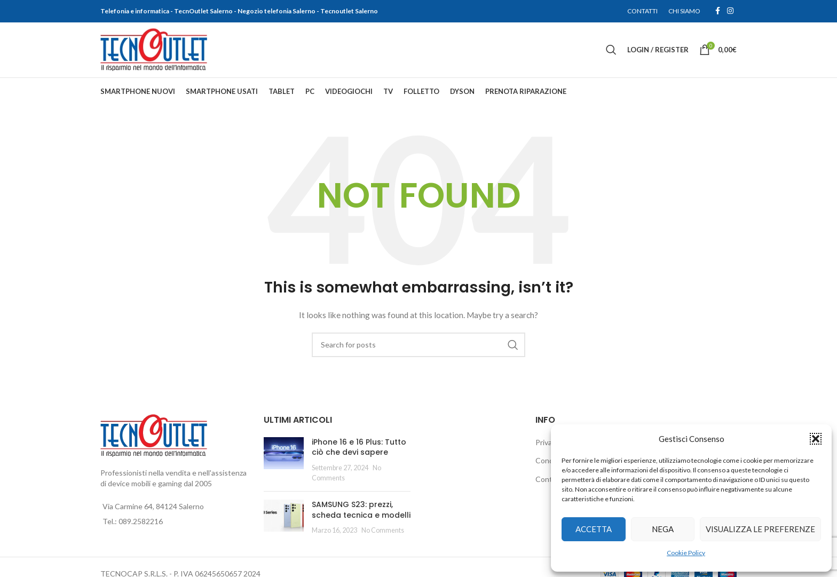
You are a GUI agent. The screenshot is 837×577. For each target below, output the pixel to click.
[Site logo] (153, 49)
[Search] (611, 50)
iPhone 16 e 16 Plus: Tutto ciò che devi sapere (359, 448)
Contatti (549, 479)
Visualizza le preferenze (760, 529)
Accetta (593, 529)
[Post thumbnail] (284, 461)
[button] (815, 438)
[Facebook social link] (717, 11)
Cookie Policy (686, 553)
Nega (663, 529)
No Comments (382, 531)
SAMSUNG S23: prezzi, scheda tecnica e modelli (361, 510)
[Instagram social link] (730, 11)
